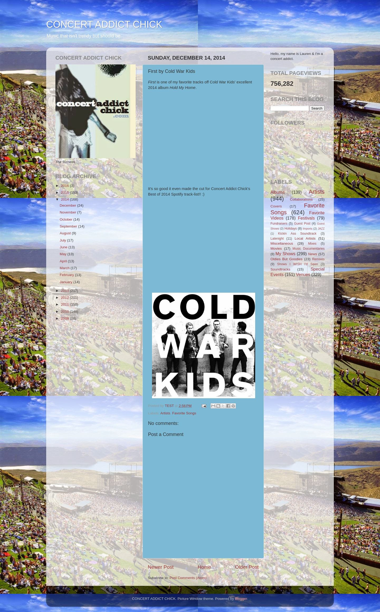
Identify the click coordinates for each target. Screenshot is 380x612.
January (66, 282)
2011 (65, 304)
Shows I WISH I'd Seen (297, 264)
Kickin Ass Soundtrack (297, 233)
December (68, 205)
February (67, 275)
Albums (277, 192)
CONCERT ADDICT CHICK (104, 24)
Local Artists (304, 238)
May (63, 254)
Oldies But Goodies (286, 259)
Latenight (277, 238)
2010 (65, 312)
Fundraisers (278, 223)
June (64, 247)
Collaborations (301, 199)
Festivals (306, 218)
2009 (65, 318)
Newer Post (161, 567)
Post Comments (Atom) (188, 578)
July (63, 240)
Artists (165, 413)
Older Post (247, 567)
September (69, 226)
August (66, 233)
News (312, 254)
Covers (276, 206)
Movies (276, 248)
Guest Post (302, 223)
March (65, 268)
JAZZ (321, 228)
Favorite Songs (184, 413)
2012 (65, 298)
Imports (307, 228)
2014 (65, 199)
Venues (303, 274)
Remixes (318, 259)
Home (204, 567)
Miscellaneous (281, 243)
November (68, 212)
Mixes (312, 243)
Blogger (241, 599)
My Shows (285, 253)
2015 (65, 192)
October (66, 219)
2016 (65, 186)
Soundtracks (280, 269)
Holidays (290, 228)
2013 (65, 291)
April (64, 261)
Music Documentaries (309, 248)
